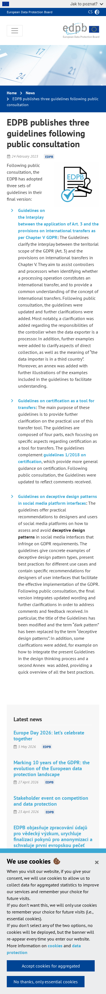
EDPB (49, 156)
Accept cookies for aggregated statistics (51, 967)
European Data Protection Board (29, 12)
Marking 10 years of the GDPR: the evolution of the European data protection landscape (52, 768)
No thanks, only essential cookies (46, 981)
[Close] (96, 861)
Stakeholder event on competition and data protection (51, 801)
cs (90, 11)
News (30, 92)
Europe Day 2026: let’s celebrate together (49, 735)
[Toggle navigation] (15, 30)
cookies (55, 945)
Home (12, 92)
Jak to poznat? (86, 3)
